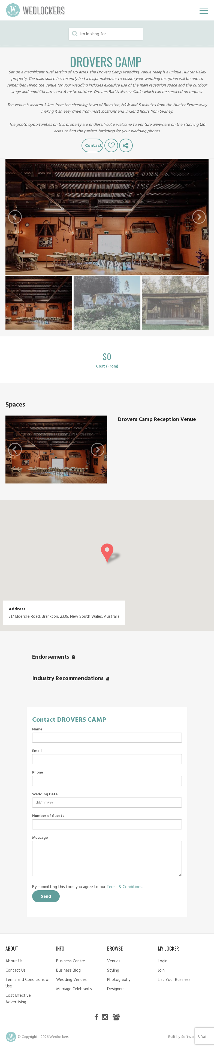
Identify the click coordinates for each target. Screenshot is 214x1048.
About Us (14, 961)
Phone (37, 773)
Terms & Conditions (124, 887)
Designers (116, 989)
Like (111, 145)
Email (37, 751)
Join (161, 970)
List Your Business (174, 980)
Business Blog (68, 970)
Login (162, 961)
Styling (113, 970)
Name (37, 730)
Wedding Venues (71, 980)
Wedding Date (45, 795)
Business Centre (70, 961)
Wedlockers (35, 10)
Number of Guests (48, 816)
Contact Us (15, 970)
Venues (113, 961)
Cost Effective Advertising (18, 998)
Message (40, 838)
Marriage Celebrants (74, 989)
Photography (118, 980)
